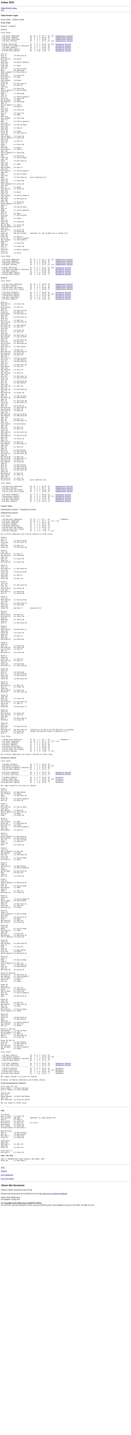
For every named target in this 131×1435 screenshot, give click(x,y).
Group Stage (5, 20)
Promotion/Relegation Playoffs (13, 1296)
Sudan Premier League (9, 8)
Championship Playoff (64, 39)
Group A (4, 28)
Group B (12, 28)
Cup (2, 10)
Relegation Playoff (63, 49)
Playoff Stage (18, 20)
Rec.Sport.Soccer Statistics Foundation (53, 1421)
